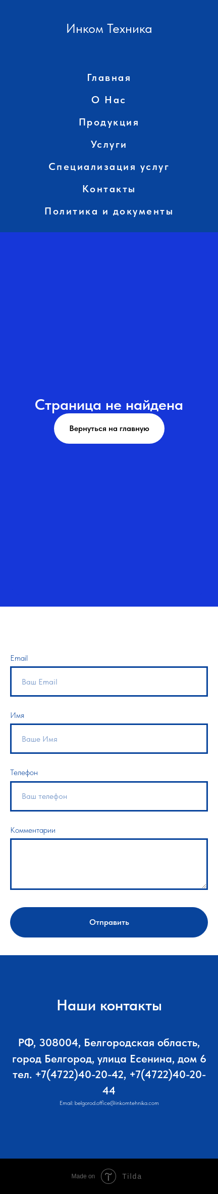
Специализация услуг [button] (109, 166)
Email (19, 658)
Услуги (109, 144)
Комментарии (33, 830)
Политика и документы (109, 211)
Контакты (109, 189)
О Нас (109, 100)
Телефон (24, 772)
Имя (17, 715)
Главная (109, 77)
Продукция (109, 122)
